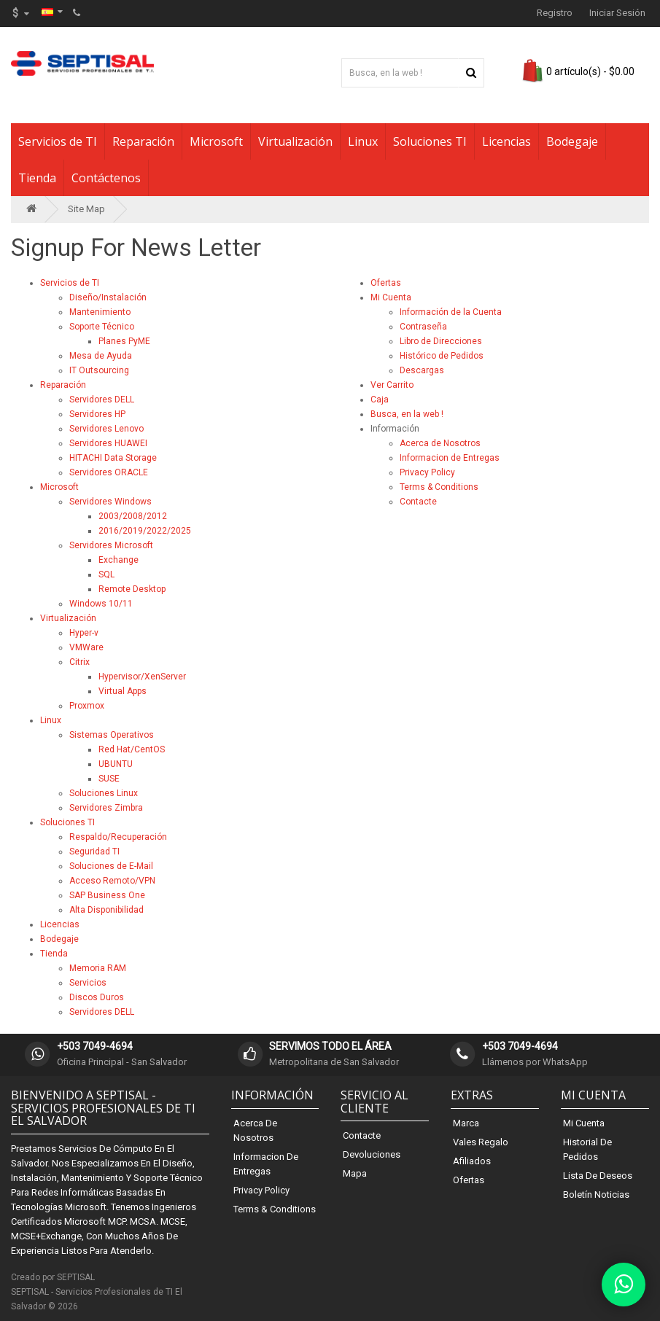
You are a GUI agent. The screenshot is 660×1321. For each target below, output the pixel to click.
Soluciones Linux (103, 793)
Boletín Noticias (596, 1194)
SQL (106, 574)
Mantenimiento (100, 312)
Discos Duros (96, 997)
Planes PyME (124, 341)
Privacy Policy (427, 472)
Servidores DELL (101, 399)
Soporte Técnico (101, 327)
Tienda (37, 178)
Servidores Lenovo (106, 429)
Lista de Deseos (597, 1175)
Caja (379, 399)
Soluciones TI (430, 141)
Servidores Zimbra (106, 808)
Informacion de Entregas (450, 458)
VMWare (86, 647)
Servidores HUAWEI (108, 443)
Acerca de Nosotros (440, 443)
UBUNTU (115, 764)
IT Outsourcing (99, 370)
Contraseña (423, 327)
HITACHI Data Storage (113, 458)
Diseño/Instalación (108, 297)
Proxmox (86, 706)
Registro (554, 12)
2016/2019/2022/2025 (144, 531)
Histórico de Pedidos (442, 356)
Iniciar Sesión (617, 12)
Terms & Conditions (439, 487)
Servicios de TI (57, 141)
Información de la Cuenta (451, 312)
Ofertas (385, 283)
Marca (466, 1123)
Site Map (86, 208)
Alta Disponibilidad (106, 910)
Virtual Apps (122, 691)
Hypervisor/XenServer (142, 676)
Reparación (143, 141)
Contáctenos (106, 178)
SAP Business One (107, 895)
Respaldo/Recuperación (118, 837)
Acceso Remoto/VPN (112, 881)
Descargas (422, 370)
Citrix (79, 662)
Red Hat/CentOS (131, 749)
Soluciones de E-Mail (111, 866)
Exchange (118, 560)
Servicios (87, 983)
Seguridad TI (94, 851)
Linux (363, 141)
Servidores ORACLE (108, 472)
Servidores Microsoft (111, 545)
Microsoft (216, 141)
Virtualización (295, 141)
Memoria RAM (97, 968)
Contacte (418, 501)
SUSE (109, 778)
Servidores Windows (110, 501)
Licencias (506, 141)
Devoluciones (371, 1154)
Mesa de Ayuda (100, 356)
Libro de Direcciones (441, 341)
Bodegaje (572, 141)
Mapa (355, 1173)
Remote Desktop (132, 589)
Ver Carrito (392, 385)
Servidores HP (97, 414)
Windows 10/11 (101, 604)
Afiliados (472, 1161)
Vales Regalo (480, 1142)
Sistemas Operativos (111, 735)
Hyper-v (83, 633)
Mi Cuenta (390, 297)
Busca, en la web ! (406, 414)
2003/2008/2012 (132, 516)
